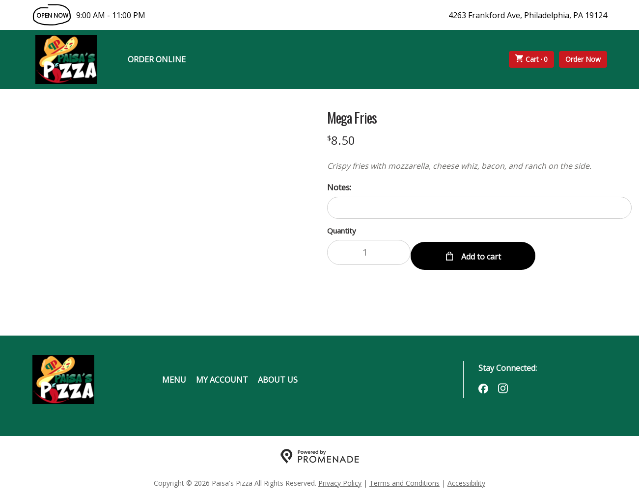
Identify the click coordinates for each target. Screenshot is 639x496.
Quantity (341, 230)
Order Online (157, 59)
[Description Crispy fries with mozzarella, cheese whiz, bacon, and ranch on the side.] (479, 166)
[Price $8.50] (341, 140)
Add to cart (480, 252)
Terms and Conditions (404, 479)
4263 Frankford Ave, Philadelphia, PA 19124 (527, 15)
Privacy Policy (339, 479)
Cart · (531, 59)
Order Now (583, 59)
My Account (222, 375)
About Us (278, 375)
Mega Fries (352, 117)
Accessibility (466, 479)
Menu (174, 375)
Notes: (339, 187)
